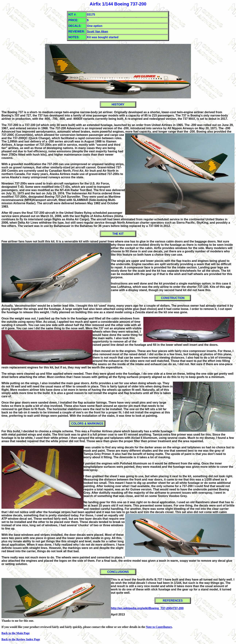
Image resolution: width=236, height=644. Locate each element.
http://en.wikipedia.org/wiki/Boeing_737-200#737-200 (147, 608)
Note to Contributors (159, 626)
